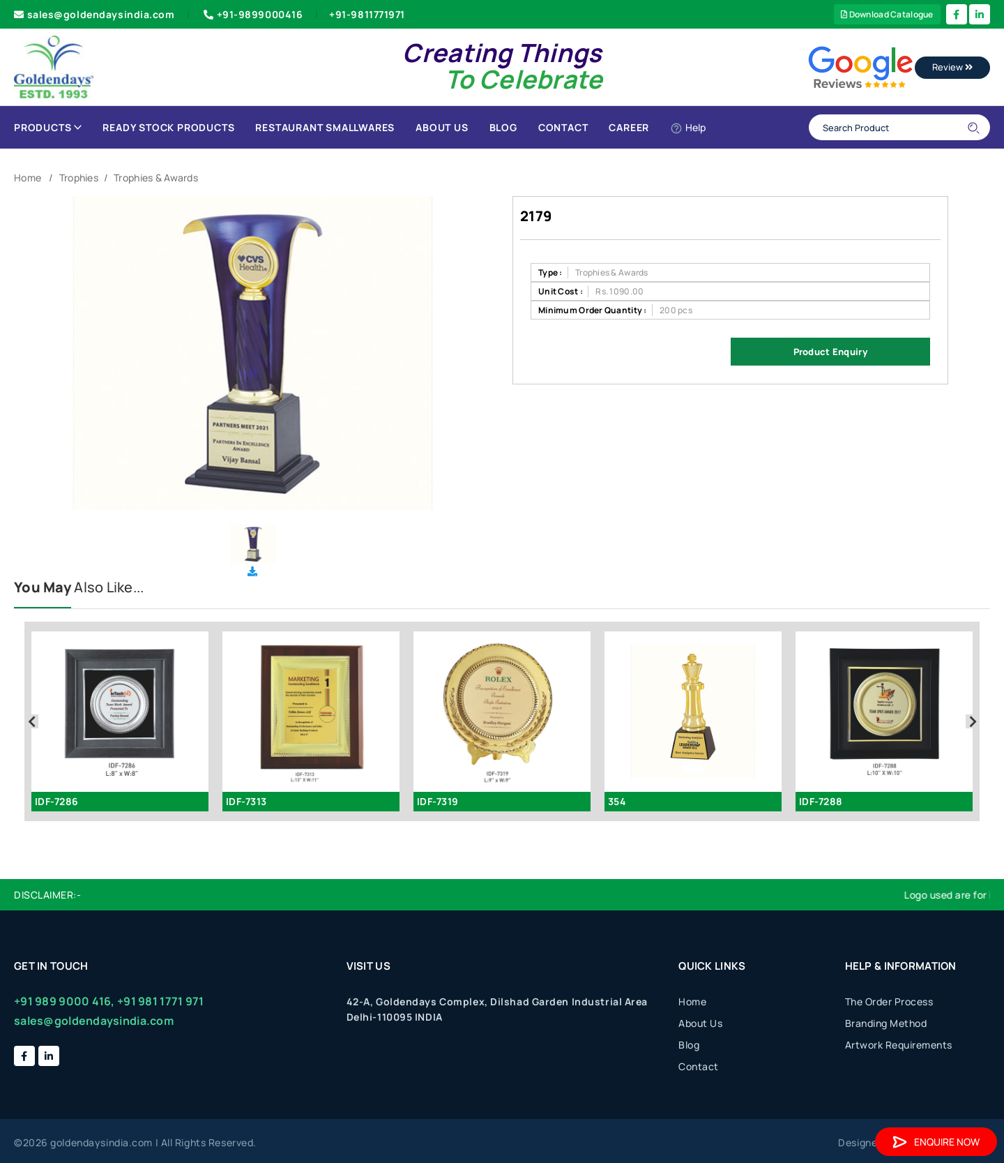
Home (27, 177)
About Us (442, 127)
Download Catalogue (887, 14)
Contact (563, 127)
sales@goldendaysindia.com (94, 14)
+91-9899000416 (252, 14)
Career (629, 127)
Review (952, 67)
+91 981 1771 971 (160, 1001)
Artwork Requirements (898, 1044)
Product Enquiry (830, 351)
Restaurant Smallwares (325, 127)
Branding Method (886, 1023)
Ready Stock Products (168, 127)
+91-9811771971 (367, 14)
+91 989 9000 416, (64, 1001)
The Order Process (889, 1001)
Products (48, 127)
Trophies (78, 177)
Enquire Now (936, 1141)
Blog (503, 127)
